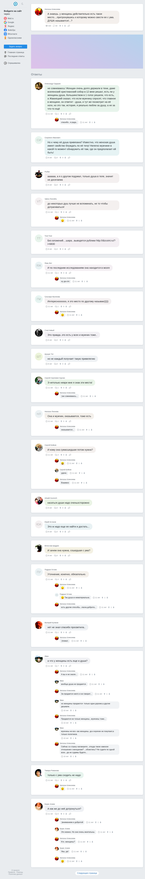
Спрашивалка (12, 63)
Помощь (19, 872)
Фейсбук (9, 30)
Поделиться (69, 25)
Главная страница (14, 52)
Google (9, 22)
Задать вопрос (15, 46)
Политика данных (15, 874)
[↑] (60, 26)
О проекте (16, 870)
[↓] (65, 26)
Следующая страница (87, 873)
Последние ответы (14, 56)
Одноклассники (13, 37)
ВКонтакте (10, 33)
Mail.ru (9, 18)
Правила (11, 872)
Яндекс (9, 26)
